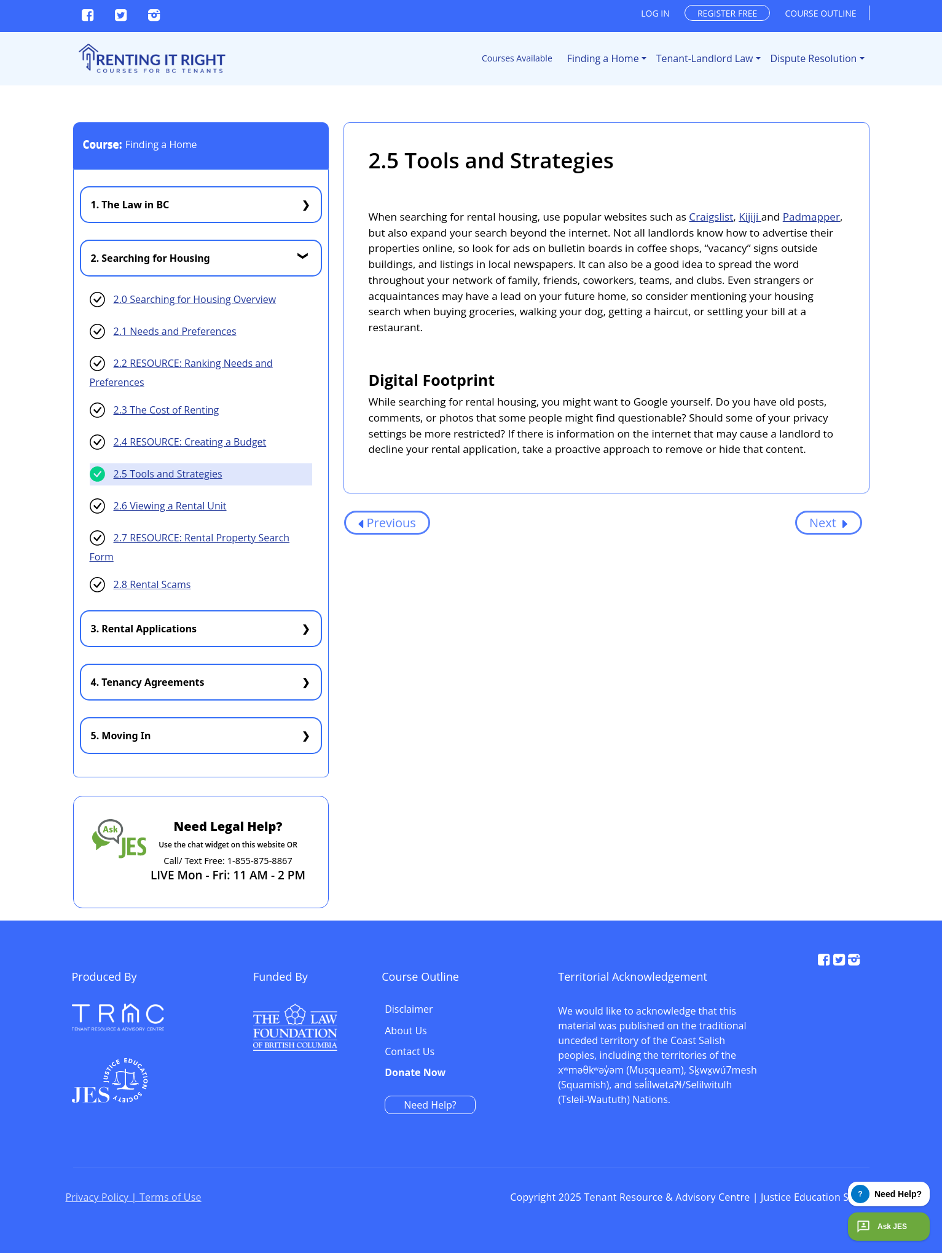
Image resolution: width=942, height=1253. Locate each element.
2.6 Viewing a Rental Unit (170, 506)
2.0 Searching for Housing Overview (195, 299)
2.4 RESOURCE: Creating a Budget (190, 442)
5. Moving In (121, 735)
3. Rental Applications (144, 628)
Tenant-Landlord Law (704, 58)
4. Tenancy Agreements (148, 682)
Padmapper (811, 217)
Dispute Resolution (814, 58)
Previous (387, 522)
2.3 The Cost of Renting (166, 410)
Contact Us (674, 1042)
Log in (655, 13)
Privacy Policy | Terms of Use (134, 1199)
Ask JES (880, 1226)
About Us (670, 1021)
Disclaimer (673, 1000)
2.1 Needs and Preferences (175, 331)
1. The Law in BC (130, 204)
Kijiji (750, 217)
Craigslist (711, 217)
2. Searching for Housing (150, 258)
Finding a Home (603, 58)
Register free (727, 13)
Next (828, 522)
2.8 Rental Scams (152, 584)
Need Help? (694, 1095)
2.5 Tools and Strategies (168, 474)
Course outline (821, 13)
